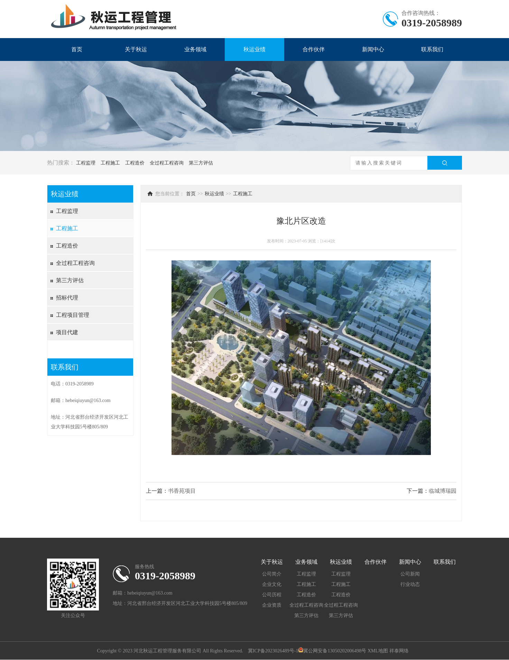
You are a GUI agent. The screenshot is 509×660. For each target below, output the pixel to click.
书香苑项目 (182, 491)
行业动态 (410, 584)
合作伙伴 (314, 49)
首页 (76, 49)
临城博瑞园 (442, 491)
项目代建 (67, 332)
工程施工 (110, 163)
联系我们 (432, 49)
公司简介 (271, 574)
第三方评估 (201, 163)
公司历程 (271, 594)
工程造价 (135, 163)
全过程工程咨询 (167, 163)
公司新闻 (410, 574)
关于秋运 (136, 49)
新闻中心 (373, 49)
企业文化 (271, 584)
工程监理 (85, 163)
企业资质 (271, 605)
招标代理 (67, 298)
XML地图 (378, 650)
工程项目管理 (72, 315)
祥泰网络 (399, 650)
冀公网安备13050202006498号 (334, 650)
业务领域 (195, 49)
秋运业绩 (254, 49)
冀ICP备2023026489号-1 (273, 650)
